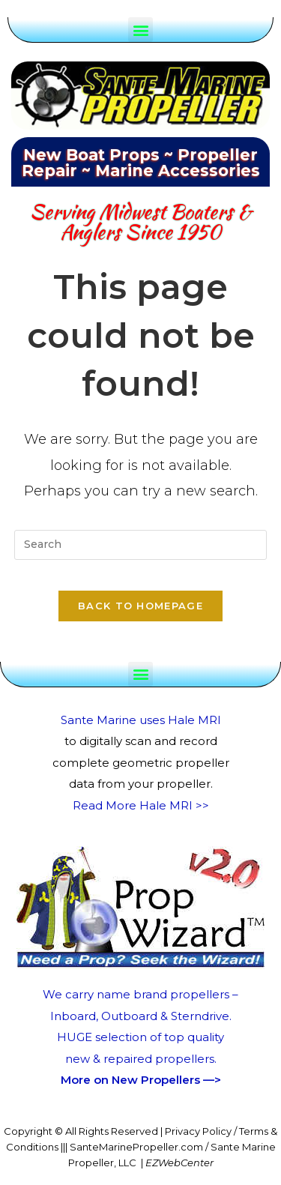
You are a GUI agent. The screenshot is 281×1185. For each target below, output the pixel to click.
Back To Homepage (140, 606)
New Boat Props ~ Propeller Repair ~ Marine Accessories (141, 162)
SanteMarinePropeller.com (136, 1147)
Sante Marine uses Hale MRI (141, 720)
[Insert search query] (141, 545)
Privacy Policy (198, 1131)
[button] (140, 29)
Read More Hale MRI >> (141, 805)
